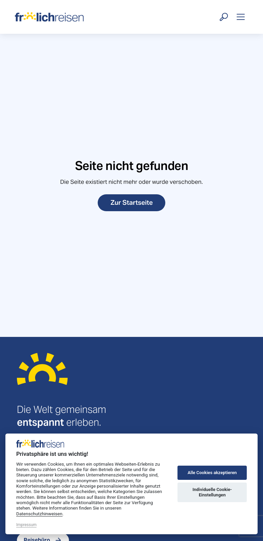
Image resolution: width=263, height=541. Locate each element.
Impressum (26, 524)
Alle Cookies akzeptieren (212, 472)
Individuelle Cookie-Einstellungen (212, 492)
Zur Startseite (132, 202)
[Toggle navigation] (240, 16)
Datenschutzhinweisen (39, 513)
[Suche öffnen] (224, 17)
